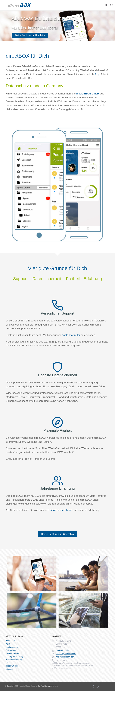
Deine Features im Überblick (30, 35)
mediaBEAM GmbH (87, 93)
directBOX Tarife (12, 666)
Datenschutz (11, 650)
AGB (8, 644)
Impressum (10, 641)
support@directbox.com (66, 654)
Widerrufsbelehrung (14, 660)
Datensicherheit (12, 653)
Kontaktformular (71, 334)
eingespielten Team (61, 510)
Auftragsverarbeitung (14, 657)
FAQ (7, 663)
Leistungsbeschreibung (15, 647)
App (97, 74)
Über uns (9, 669)
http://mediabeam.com (65, 657)
